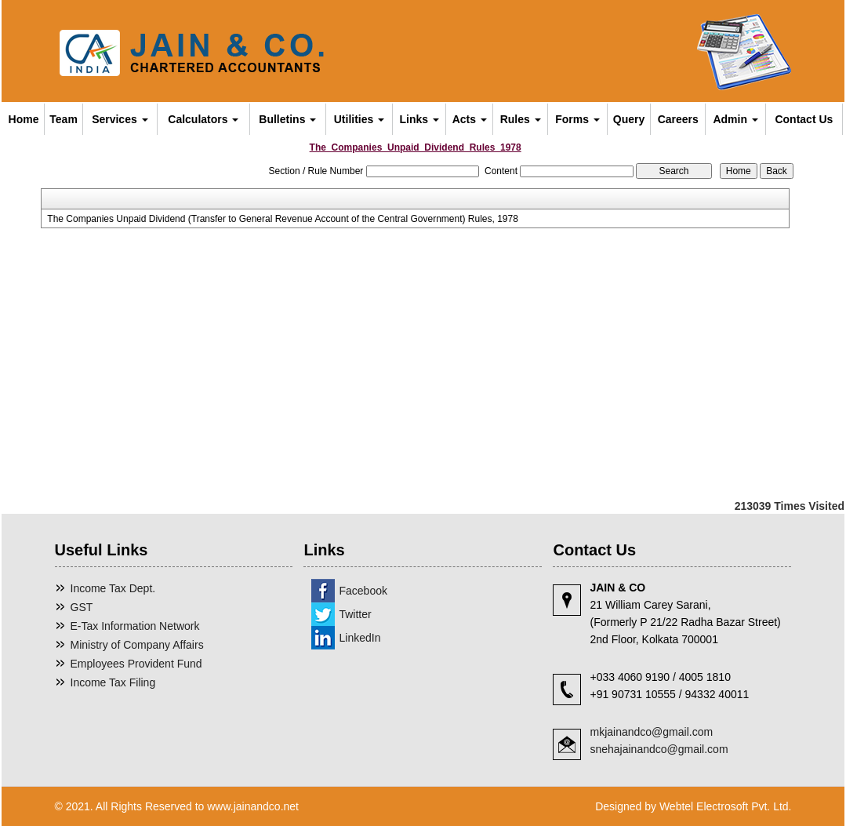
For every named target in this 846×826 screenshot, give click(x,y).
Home (24, 119)
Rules (520, 119)
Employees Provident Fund (136, 663)
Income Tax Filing (113, 682)
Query (628, 119)
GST (82, 607)
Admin (735, 119)
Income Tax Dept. (113, 588)
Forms (577, 119)
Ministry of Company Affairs (137, 645)
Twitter (355, 614)
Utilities (359, 119)
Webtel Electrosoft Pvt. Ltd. (725, 806)
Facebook (363, 590)
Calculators (203, 119)
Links (419, 119)
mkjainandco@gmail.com (651, 732)
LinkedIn (359, 637)
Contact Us (804, 119)
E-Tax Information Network (135, 626)
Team (63, 119)
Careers (678, 119)
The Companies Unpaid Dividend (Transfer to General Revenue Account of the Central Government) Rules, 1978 (282, 218)
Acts (469, 119)
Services (120, 119)
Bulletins (287, 119)
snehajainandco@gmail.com (659, 749)
